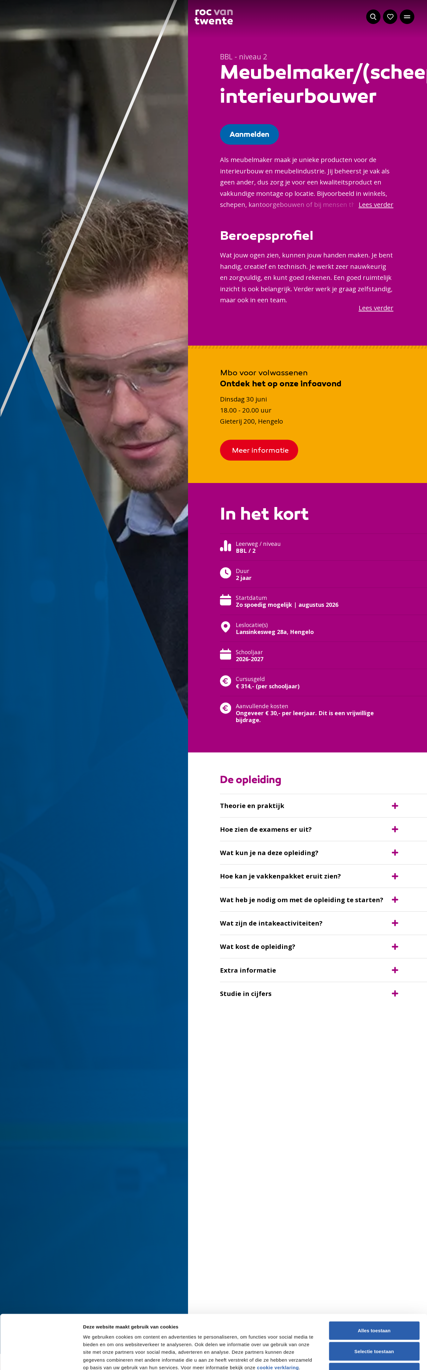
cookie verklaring (278, 871)
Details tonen (343, 912)
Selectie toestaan (374, 855)
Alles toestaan (374, 834)
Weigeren (374, 876)
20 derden (148, 887)
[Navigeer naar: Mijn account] (390, 16)
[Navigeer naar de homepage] (213, 17)
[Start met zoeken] (373, 16)
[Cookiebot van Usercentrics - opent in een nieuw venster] (41, 912)
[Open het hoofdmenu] (407, 16)
